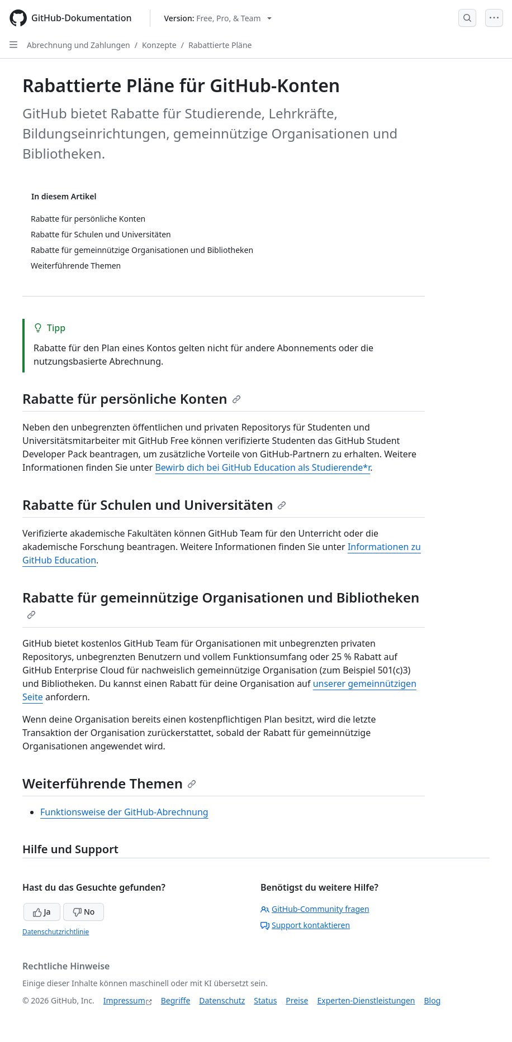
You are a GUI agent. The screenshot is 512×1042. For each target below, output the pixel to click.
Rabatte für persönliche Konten (131, 398)
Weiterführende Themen (109, 783)
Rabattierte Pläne (220, 45)
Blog (432, 1000)
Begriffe (176, 1000)
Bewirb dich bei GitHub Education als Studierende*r (262, 467)
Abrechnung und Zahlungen (78, 45)
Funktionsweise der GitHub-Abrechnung (124, 812)
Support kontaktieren (305, 925)
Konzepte (159, 45)
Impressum (124, 1000)
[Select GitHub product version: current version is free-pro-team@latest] (218, 18)
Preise (297, 1000)
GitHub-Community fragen (314, 909)
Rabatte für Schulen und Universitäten (154, 504)
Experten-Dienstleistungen (366, 1000)
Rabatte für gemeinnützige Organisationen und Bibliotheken (220, 603)
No (83, 911)
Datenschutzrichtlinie (55, 931)
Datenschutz (222, 1000)
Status (265, 1000)
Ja (42, 911)
